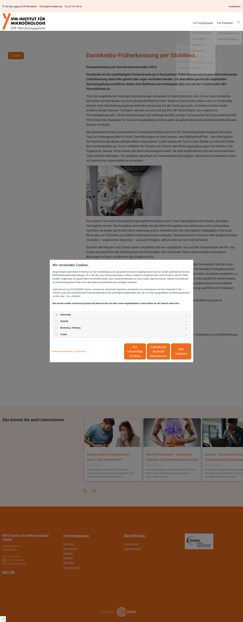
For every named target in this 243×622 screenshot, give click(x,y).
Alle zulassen (175, 351)
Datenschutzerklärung (62, 351)
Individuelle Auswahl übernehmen (143, 351)
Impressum (80, 351)
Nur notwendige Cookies (111, 351)
